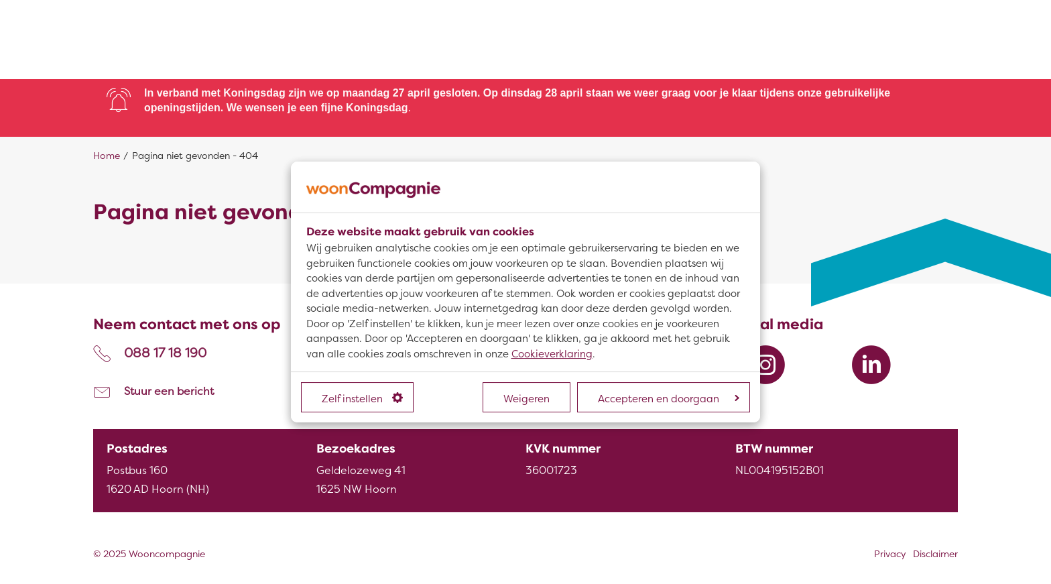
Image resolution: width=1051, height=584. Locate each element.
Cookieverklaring (552, 354)
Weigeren (526, 399)
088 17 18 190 (165, 353)
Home (106, 156)
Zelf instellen (362, 399)
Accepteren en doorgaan (668, 399)
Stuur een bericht (169, 391)
